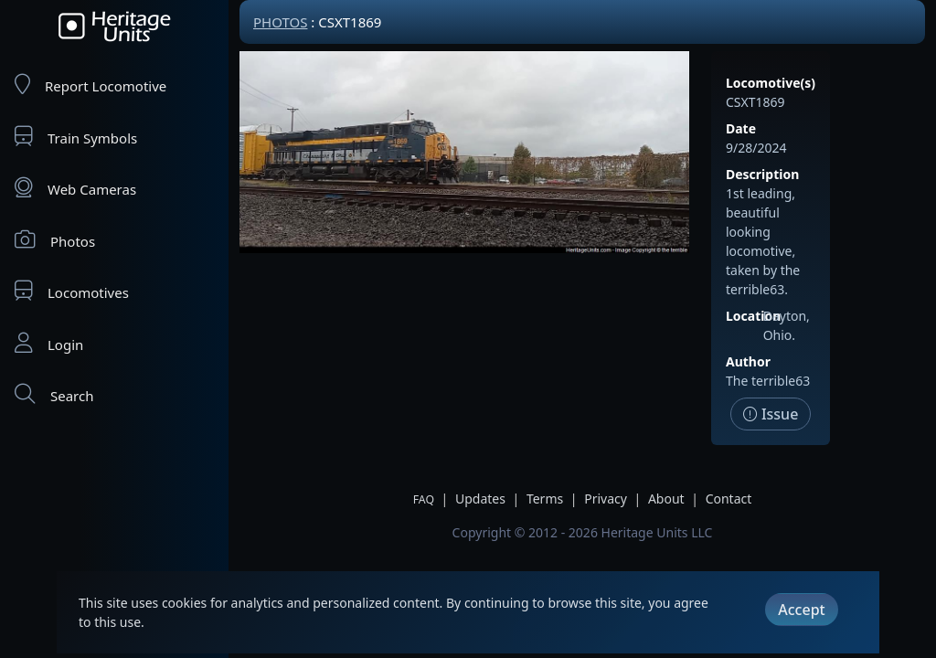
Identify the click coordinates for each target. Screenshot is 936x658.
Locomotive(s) (770, 82)
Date (741, 128)
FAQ (423, 499)
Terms (544, 498)
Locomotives (72, 291)
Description (762, 174)
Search (54, 394)
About (666, 498)
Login (49, 343)
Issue (771, 414)
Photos (55, 239)
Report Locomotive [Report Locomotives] (90, 84)
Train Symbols (76, 136)
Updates (480, 498)
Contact (729, 498)
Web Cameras (75, 187)
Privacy (605, 498)
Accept (801, 610)
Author (748, 361)
